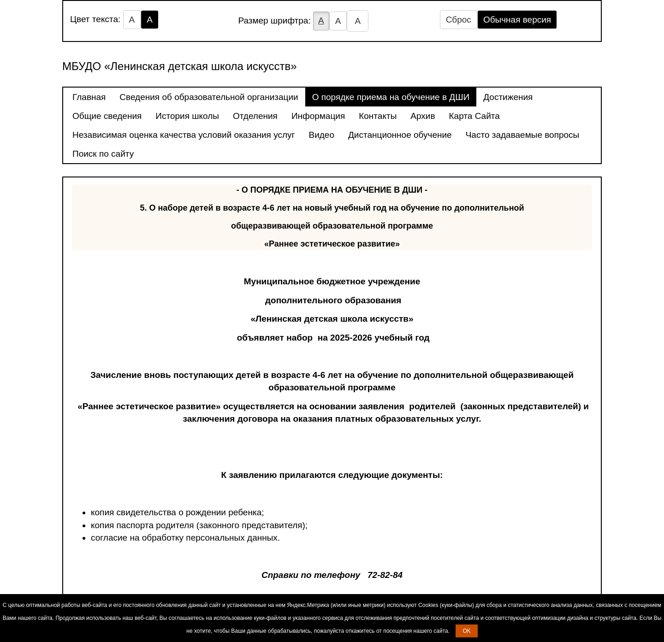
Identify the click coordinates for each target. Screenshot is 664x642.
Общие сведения (107, 116)
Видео (321, 135)
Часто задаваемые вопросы (523, 135)
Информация (318, 116)
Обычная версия (517, 19)
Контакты (378, 116)
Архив (422, 116)
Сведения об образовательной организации (208, 97)
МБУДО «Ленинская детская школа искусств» (179, 66)
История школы (187, 116)
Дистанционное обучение (400, 135)
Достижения (508, 97)
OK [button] (466, 631)
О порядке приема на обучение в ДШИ (391, 97)
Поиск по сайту (103, 154)
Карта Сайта (474, 116)
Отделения (255, 116)
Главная (89, 97)
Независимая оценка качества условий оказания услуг (183, 135)
